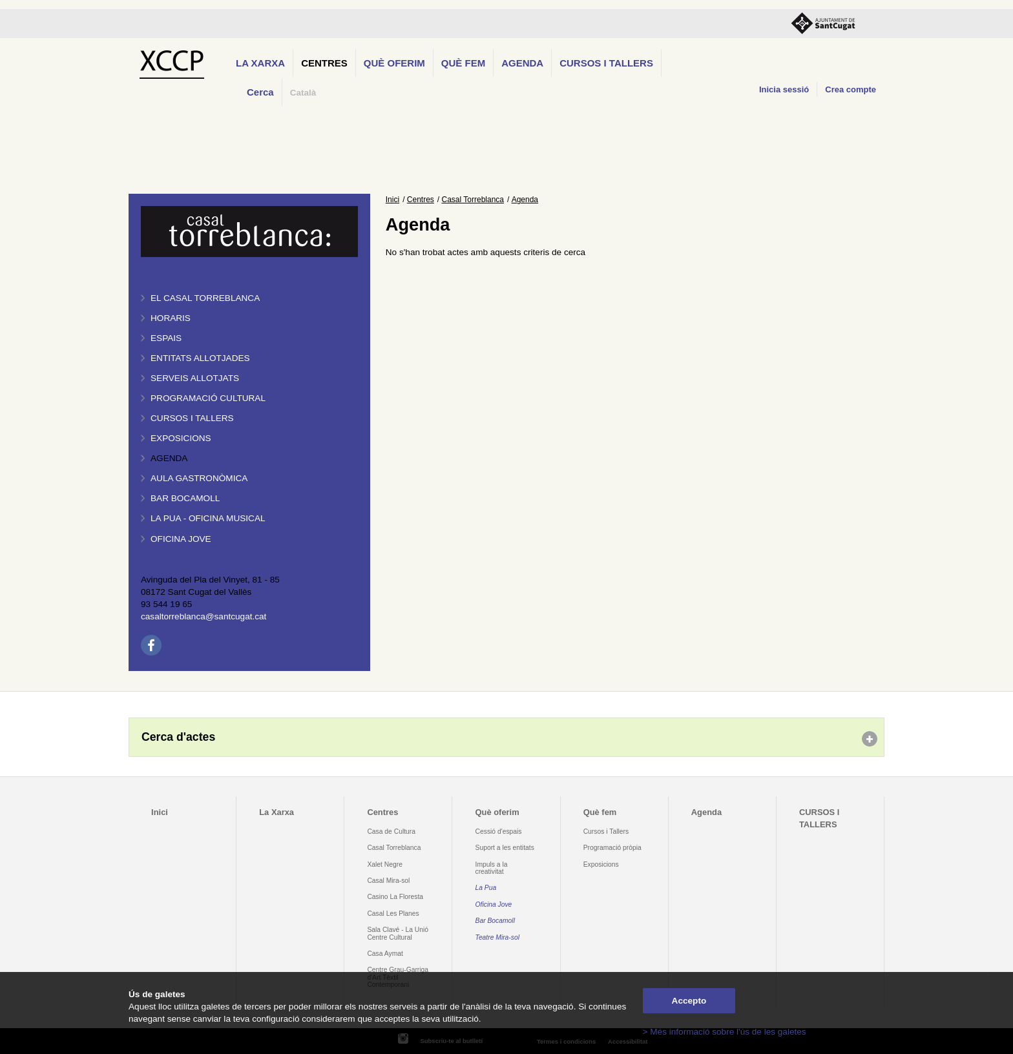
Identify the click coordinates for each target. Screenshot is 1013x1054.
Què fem (463, 62)
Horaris (171, 318)
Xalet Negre (384, 864)
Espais (166, 338)
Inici (392, 199)
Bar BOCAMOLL (185, 498)
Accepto (689, 1001)
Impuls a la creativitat (491, 868)
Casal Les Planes (393, 913)
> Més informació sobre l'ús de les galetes (724, 1032)
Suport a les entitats (504, 847)
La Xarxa (260, 62)
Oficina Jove (181, 539)
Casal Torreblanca (473, 199)
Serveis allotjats (195, 378)
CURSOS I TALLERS (606, 62)
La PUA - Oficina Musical (208, 518)
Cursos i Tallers (606, 831)
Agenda (522, 62)
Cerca (260, 92)
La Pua (486, 887)
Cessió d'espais (498, 831)
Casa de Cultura (391, 831)
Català (303, 93)
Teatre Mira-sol (497, 937)
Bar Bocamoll (495, 920)
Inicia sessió (784, 89)
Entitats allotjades (200, 358)
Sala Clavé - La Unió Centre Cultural (397, 933)
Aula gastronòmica (199, 478)
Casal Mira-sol (388, 880)
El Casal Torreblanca (205, 298)
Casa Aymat (385, 953)
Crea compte (850, 89)
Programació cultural (208, 398)
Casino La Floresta (395, 896)
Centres (324, 62)
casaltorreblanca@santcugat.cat (203, 616)
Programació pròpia (612, 847)
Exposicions (181, 438)
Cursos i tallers (192, 418)
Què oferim (394, 62)
